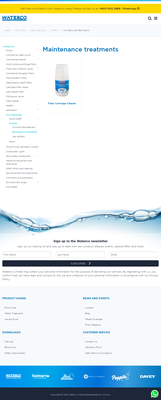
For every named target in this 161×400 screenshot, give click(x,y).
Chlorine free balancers (23, 127)
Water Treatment (14, 313)
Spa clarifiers (18, 136)
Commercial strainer (16, 59)
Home (7, 30)
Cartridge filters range (17, 87)
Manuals (9, 341)
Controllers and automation (19, 178)
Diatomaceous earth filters (19, 82)
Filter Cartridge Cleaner (62, 103)
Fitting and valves (15, 96)
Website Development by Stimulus (94, 395)
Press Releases (93, 325)
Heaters (10, 105)
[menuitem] (40, 308)
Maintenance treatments (76, 30)
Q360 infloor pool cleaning (19, 168)
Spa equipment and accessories (22, 173)
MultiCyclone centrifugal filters (21, 64)
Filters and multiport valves (19, 69)
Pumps (9, 50)
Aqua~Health (15, 119)
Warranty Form (93, 347)
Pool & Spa (20, 30)
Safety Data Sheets (15, 353)
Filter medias (12, 101)
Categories (8, 46)
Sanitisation (11, 110)
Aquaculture (11, 319)
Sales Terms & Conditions (98, 353)
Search (149, 18)
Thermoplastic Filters (16, 78)
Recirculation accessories (18, 156)
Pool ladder (11, 187)
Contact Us (91, 341)
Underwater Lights (15, 151)
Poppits (54, 30)
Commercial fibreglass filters (20, 73)
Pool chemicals (38, 30)
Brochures (10, 347)
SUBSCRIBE (81, 264)
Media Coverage (93, 319)
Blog (87, 313)
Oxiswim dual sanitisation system (22, 147)
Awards (89, 307)
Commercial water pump (18, 55)
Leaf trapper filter (15, 92)
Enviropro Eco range (16, 182)
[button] (156, 18)
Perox (12, 142)
